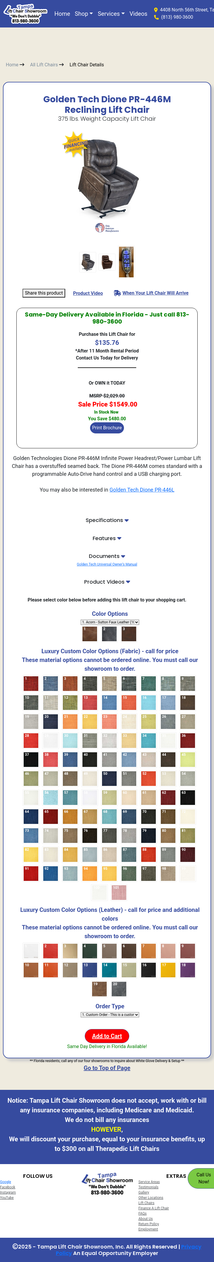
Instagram (8, 1192)
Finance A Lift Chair (154, 1208)
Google (5, 1182)
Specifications (107, 520)
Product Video (88, 293)
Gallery (144, 1192)
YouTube (7, 1198)
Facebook (7, 1187)
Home (62, 13)
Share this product (44, 293)
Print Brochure (107, 428)
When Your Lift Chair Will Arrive (151, 293)
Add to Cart (107, 1036)
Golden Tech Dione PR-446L (142, 490)
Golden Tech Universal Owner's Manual (107, 564)
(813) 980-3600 (177, 17)
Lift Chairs (147, 1203)
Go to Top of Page (107, 1067)
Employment (148, 1229)
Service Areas (149, 1182)
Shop (81, 13)
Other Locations (151, 1198)
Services (109, 13)
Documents (107, 556)
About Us (146, 1219)
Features (107, 538)
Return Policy (149, 1224)
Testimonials (149, 1187)
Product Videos (107, 582)
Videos (138, 13)
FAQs (143, 1213)
